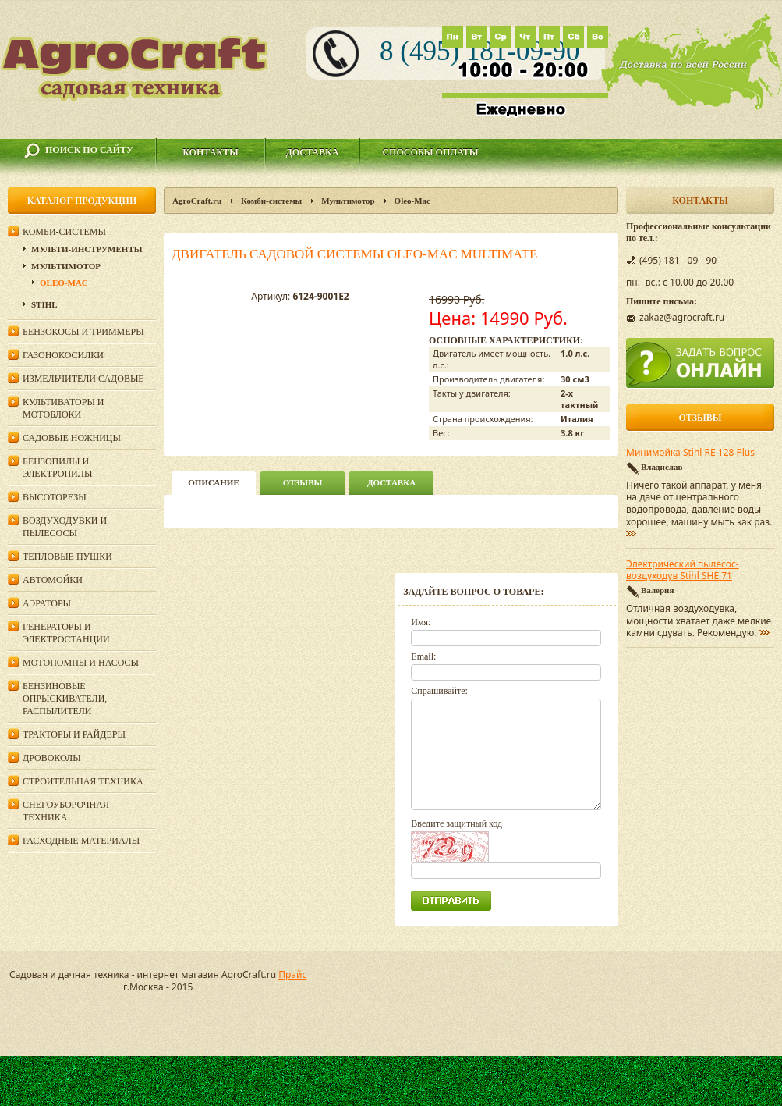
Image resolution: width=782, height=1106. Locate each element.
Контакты (210, 152)
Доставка (312, 152)
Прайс (292, 974)
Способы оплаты (430, 152)
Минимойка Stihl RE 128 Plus (690, 452)
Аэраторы (47, 603)
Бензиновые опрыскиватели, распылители (65, 699)
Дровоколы (52, 757)
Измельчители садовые (83, 378)
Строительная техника (83, 781)
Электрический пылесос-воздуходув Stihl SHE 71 (682, 570)
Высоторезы (55, 497)
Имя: (420, 622)
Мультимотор (347, 200)
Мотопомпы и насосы (81, 662)
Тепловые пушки (67, 556)
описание (213, 482)
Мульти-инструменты (87, 249)
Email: (423, 656)
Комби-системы (271, 200)
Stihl (44, 304)
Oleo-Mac (412, 200)
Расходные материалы (81, 840)
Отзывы (303, 482)
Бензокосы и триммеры (83, 331)
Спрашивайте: (439, 690)
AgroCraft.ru (196, 200)
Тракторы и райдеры (74, 734)
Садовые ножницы (72, 437)
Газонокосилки (63, 355)
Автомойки (53, 579)
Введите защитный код (456, 823)
